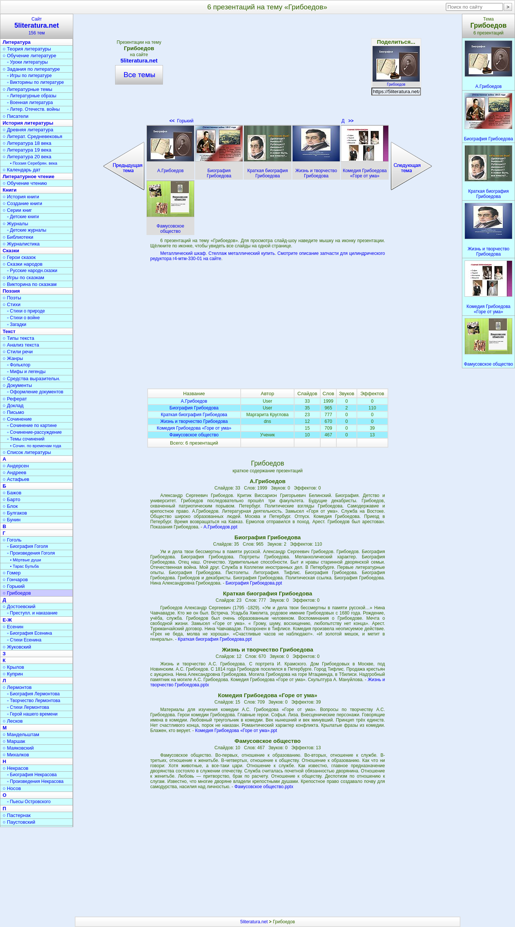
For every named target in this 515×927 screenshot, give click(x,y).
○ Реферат (15, 399)
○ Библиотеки (18, 237)
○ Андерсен (16, 466)
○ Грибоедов (17, 593)
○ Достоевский (19, 606)
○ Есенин (13, 626)
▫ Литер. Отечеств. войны (33, 109)
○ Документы (17, 385)
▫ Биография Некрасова (32, 774)
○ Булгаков (15, 513)
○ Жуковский (17, 647)
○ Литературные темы (27, 89)
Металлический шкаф (183, 253)
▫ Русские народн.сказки (32, 270)
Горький (181, 121)
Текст (9, 331)
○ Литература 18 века (27, 143)
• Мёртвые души (25, 560)
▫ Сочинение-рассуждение (34, 432)
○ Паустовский (19, 822)
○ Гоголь (12, 540)
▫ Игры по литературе (29, 75)
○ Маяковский (18, 748)
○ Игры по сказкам (23, 277)
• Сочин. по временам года (35, 445)
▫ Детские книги (23, 216)
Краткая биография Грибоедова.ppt (215, 639)
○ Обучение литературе (29, 55)
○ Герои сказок (19, 257)
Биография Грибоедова (194, 408)
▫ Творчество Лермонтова (33, 700)
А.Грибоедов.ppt (220, 527)
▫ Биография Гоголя (27, 546)
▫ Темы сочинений (25, 439)
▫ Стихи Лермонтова (28, 707)
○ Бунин (12, 519)
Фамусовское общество (194, 434)
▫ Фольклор (18, 365)
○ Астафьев (16, 479)
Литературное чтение (28, 176)
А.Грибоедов (194, 401)
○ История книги (21, 196)
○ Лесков (13, 721)
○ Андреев (15, 472)
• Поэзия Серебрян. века (33, 163)
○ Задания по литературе (31, 69)
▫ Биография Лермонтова (33, 693)
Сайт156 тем (36, 26)
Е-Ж (7, 620)
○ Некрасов (15, 768)
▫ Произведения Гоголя (31, 553)
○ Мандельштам (21, 734)
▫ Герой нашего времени (32, 714)
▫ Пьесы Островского (28, 801)
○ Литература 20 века (27, 156)
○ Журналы (15, 223)
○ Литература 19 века (27, 150)
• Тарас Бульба (24, 566)
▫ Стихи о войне (23, 317)
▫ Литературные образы (31, 95)
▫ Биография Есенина (29, 633)
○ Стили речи (18, 351)
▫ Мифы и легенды (26, 371)
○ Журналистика (21, 244)
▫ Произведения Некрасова (35, 781)
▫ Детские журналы (26, 230)
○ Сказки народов (23, 264)
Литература (17, 42)
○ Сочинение (17, 419)
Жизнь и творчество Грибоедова (194, 421)
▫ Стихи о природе (26, 311)
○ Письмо (13, 412)
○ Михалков (16, 754)
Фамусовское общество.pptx (263, 786)
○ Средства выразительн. (31, 378)
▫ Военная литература (30, 102)
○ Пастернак (17, 815)
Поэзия (11, 291)
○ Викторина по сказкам (29, 284)
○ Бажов (12, 492)
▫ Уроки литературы (27, 62)
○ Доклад (13, 405)
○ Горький (14, 586)
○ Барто (11, 499)
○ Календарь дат (21, 170)
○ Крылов (13, 667)
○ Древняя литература (28, 129)
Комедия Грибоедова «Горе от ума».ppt (236, 730)
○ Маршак (14, 741)
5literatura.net (139, 60)
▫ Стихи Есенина (24, 640)
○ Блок (10, 506)
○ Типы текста (18, 338)
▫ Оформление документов (35, 391)
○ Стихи (12, 304)
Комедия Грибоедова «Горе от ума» (194, 428)
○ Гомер (12, 573)
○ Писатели (15, 116)
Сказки (11, 250)
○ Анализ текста (21, 345)
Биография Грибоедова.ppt (253, 583)
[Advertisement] (267, 71)
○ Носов (12, 788)
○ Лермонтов (17, 687)
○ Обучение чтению (25, 183)
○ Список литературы (27, 452)
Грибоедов (396, 82)
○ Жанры (13, 358)
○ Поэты (12, 298)
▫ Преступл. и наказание (32, 613)
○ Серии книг (17, 210)
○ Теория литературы (27, 49)
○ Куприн (13, 674)
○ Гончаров (15, 579)
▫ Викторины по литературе (35, 82)
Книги (9, 190)
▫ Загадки (16, 324)
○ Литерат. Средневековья (32, 136)
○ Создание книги (22, 203)
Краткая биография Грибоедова (194, 414)
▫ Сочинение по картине (32, 425)
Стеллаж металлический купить (242, 253)
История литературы (28, 123)
